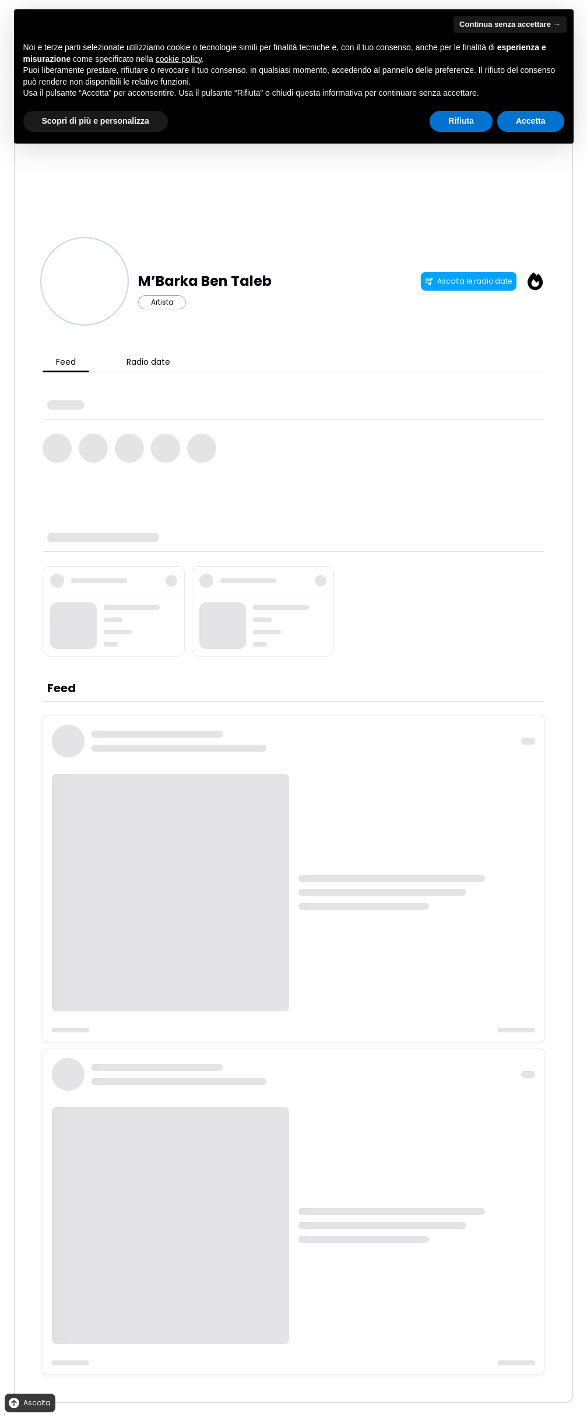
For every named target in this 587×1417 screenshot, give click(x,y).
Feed (66, 362)
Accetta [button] (531, 120)
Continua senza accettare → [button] (509, 24)
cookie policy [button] (179, 59)
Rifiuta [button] (461, 120)
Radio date (148, 362)
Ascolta (29, 1403)
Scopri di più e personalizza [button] (95, 120)
